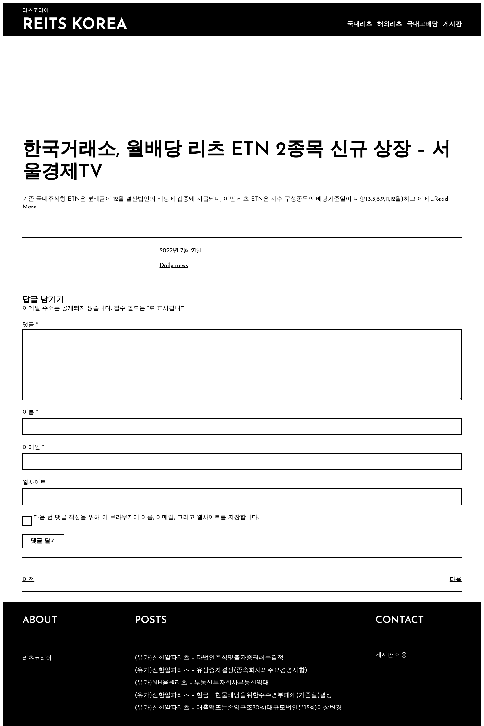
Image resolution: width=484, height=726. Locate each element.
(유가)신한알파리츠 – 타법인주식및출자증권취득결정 (209, 658)
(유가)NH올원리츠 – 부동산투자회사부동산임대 (202, 683)
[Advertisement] (242, 82)
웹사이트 (34, 483)
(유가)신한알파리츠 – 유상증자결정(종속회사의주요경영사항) (221, 670)
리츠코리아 (37, 658)
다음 (456, 580)
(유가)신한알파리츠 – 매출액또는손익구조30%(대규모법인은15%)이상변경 (238, 708)
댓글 (30, 325)
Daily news (174, 266)
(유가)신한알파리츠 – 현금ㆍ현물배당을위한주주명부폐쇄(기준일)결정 (233, 695)
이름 (30, 412)
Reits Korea (74, 25)
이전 (28, 580)
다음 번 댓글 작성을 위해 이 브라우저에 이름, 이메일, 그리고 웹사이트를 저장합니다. (146, 518)
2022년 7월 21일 (181, 251)
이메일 (33, 448)
